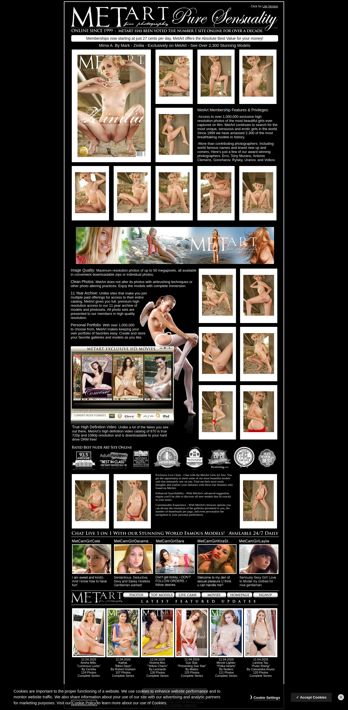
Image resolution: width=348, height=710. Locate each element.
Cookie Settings (266, 698)
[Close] (341, 697)
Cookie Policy (84, 703)
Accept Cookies (313, 698)
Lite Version (270, 6)
